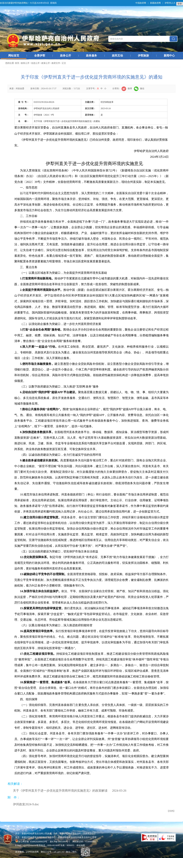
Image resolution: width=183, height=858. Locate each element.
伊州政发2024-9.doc (26, 804)
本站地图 (80, 845)
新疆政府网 (155, 3)
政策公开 (45, 63)
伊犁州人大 (170, 3)
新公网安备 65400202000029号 (31, 841)
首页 (17, 63)
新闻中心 (169, 55)
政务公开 (65, 55)
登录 (180, 4)
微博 (127, 88)
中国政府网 (140, 3)
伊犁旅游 (143, 55)
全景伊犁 (39, 55)
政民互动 (117, 55)
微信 (139, 88)
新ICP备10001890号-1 (60, 841)
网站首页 (13, 55)
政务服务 (91, 55)
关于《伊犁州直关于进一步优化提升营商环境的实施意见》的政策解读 (60, 790)
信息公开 (35, 63)
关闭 (171, 811)
